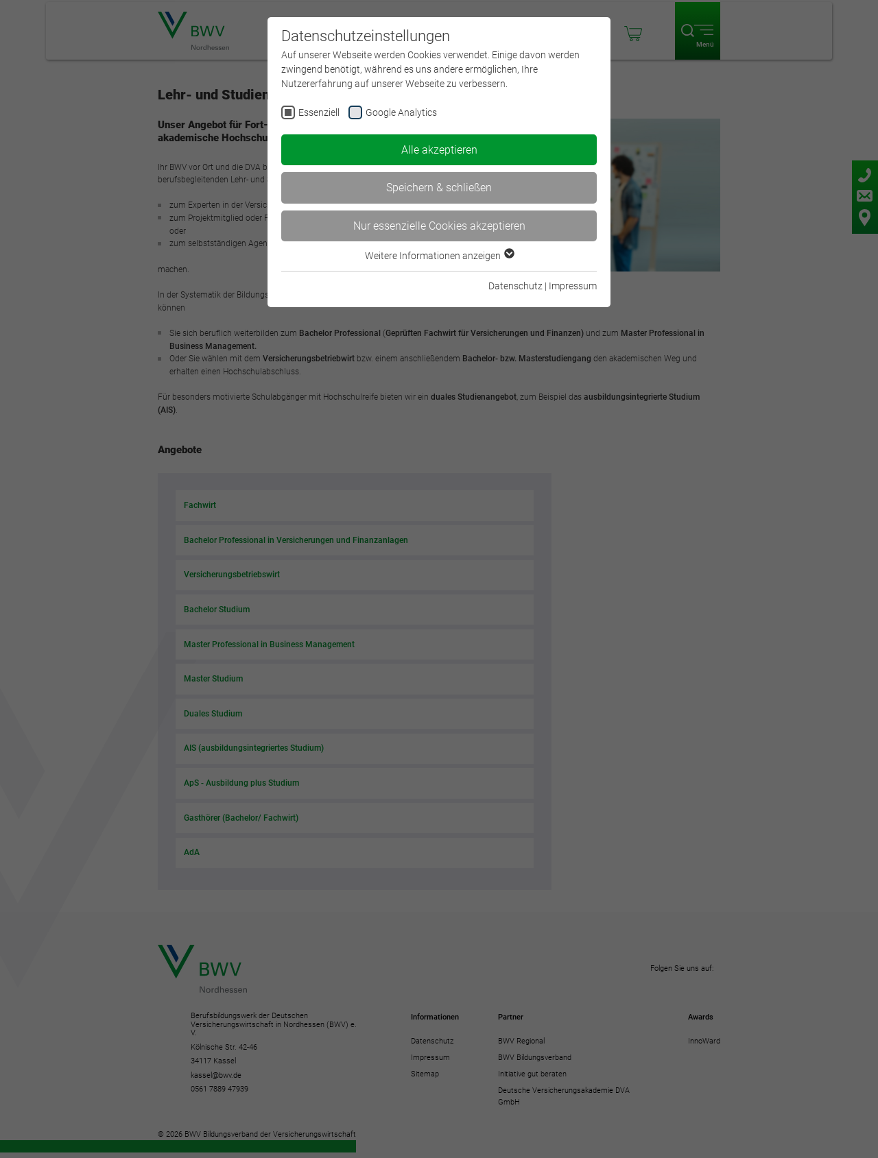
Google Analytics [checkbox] (401, 112)
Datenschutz (515, 285)
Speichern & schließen (439, 187)
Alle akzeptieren (439, 149)
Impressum (573, 285)
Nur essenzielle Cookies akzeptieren (439, 225)
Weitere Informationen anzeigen (439, 255)
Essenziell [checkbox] (319, 112)
